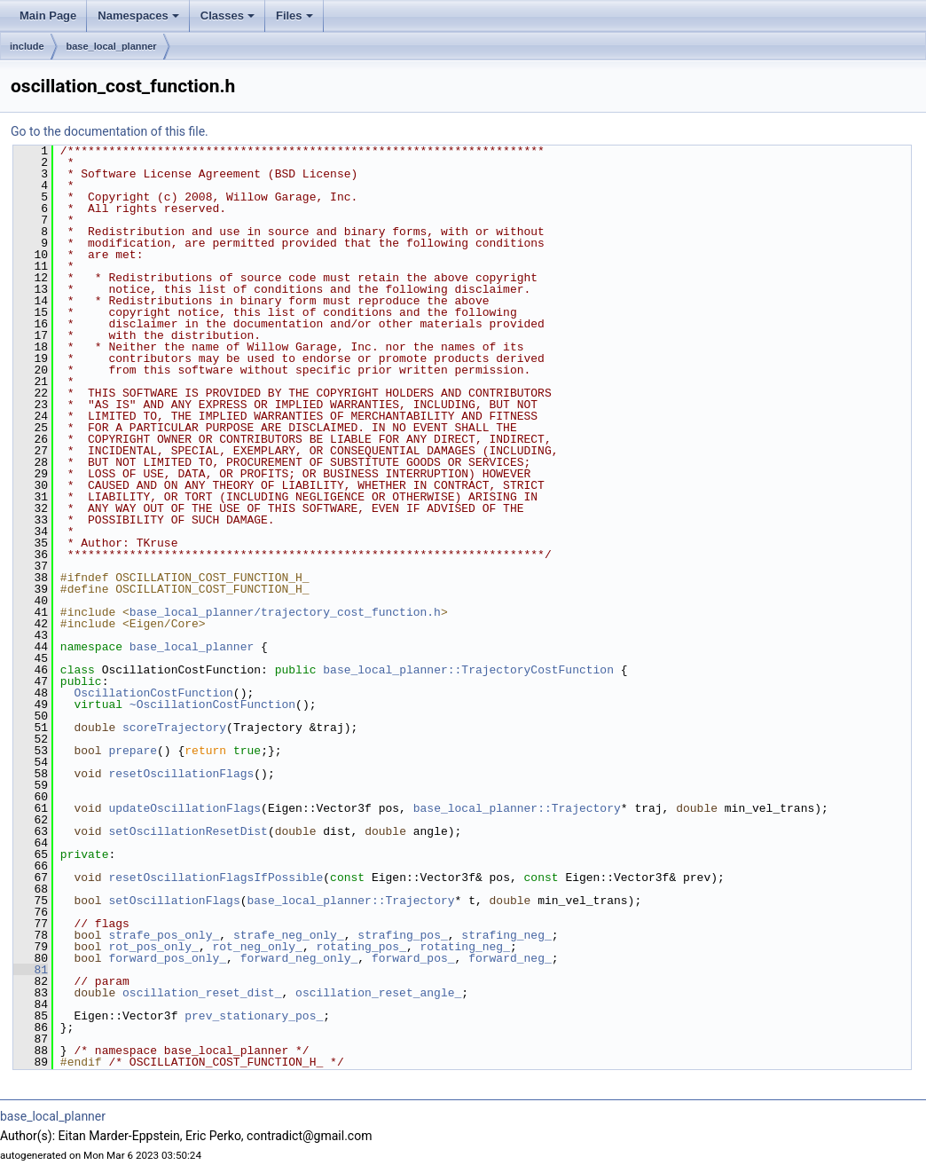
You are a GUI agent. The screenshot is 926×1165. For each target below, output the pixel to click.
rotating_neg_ (464, 947)
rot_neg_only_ (257, 947)
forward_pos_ (413, 958)
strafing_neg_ (506, 935)
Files (294, 15)
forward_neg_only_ (299, 958)
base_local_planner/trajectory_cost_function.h (285, 612)
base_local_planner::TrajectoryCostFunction (468, 670)
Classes (227, 15)
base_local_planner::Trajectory (517, 808)
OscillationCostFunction (153, 693)
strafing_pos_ (402, 935)
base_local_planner (112, 46)
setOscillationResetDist (187, 831)
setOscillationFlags (173, 901)
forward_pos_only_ (167, 958)
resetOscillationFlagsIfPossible (215, 878)
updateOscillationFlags (184, 808)
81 (30, 970)
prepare (132, 751)
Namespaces (138, 15)
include (27, 46)
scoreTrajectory (174, 728)
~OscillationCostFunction (212, 704)
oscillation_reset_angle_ (378, 993)
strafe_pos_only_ (163, 935)
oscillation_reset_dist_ (201, 993)
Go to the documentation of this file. (109, 131)
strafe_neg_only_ (288, 935)
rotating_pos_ (360, 947)
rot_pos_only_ (153, 947)
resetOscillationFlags (181, 774)
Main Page (48, 15)
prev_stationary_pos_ (253, 1016)
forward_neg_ (510, 958)
